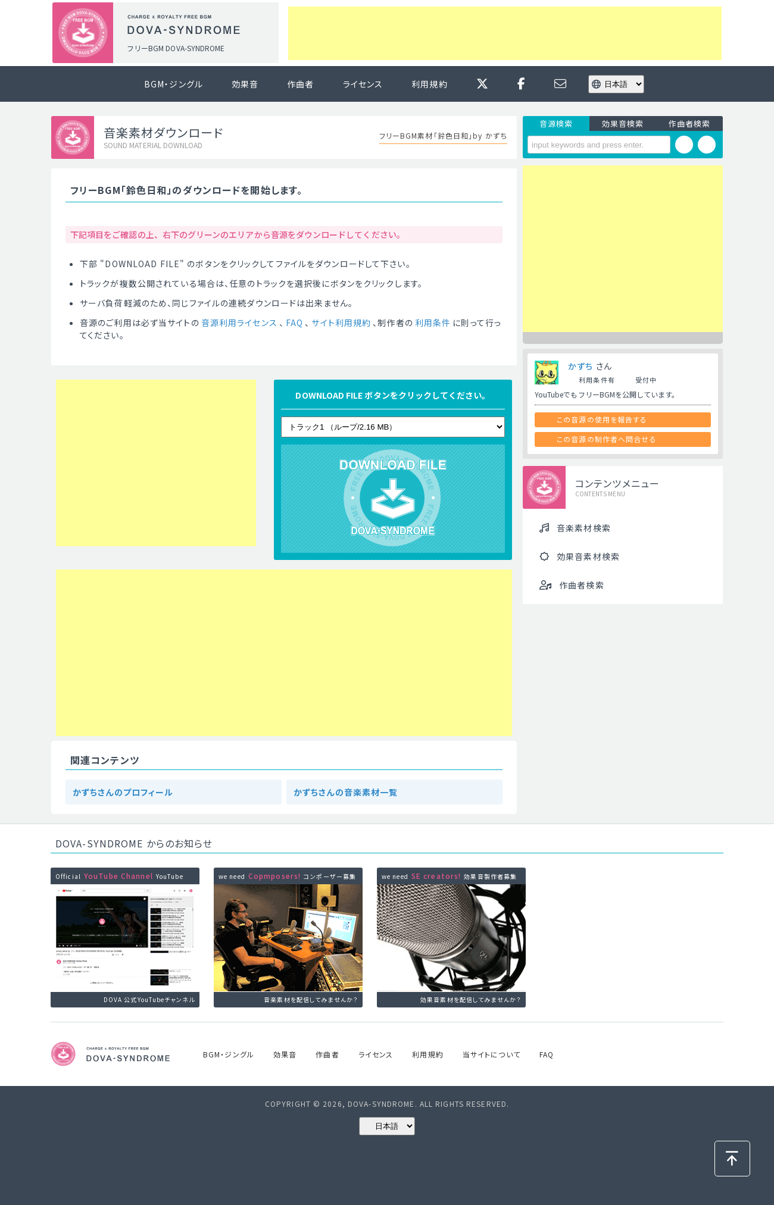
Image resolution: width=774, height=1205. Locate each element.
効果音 (245, 84)
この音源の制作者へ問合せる (607, 439)
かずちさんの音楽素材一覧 (346, 792)
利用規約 (429, 84)
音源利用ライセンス (239, 322)
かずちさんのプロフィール (123, 792)
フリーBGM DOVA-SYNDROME (175, 48)
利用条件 (433, 322)
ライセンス (363, 84)
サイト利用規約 (341, 322)
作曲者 (300, 84)
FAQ (294, 322)
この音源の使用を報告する (602, 419)
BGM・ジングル (173, 84)
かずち (580, 366)
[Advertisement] (505, 33)
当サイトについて (491, 1054)
